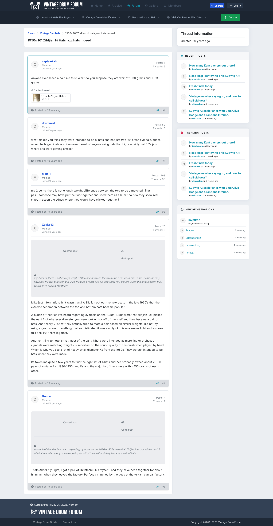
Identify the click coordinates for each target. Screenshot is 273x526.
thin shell (197, 118)
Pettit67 (190, 252)
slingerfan (197, 104)
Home (97, 5)
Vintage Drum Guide (45, 522)
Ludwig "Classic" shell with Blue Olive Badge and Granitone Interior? (214, 113)
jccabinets (197, 69)
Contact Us (69, 522)
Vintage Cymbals (50, 33)
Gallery (151, 5)
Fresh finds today (201, 86)
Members (172, 5)
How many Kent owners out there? (212, 65)
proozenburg (193, 245)
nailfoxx (196, 89)
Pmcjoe (190, 230)
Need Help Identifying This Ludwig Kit (214, 75)
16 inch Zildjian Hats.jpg (55, 96)
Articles (115, 5)
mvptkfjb (194, 220)
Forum (133, 5)
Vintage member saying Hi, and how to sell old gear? (215, 98)
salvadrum (198, 79)
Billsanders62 (193, 237)
